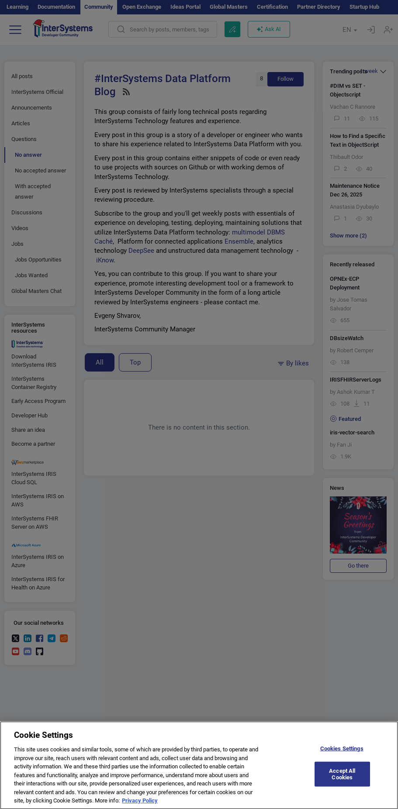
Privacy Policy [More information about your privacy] (140, 805)
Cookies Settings (341, 752)
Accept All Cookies (342, 778)
